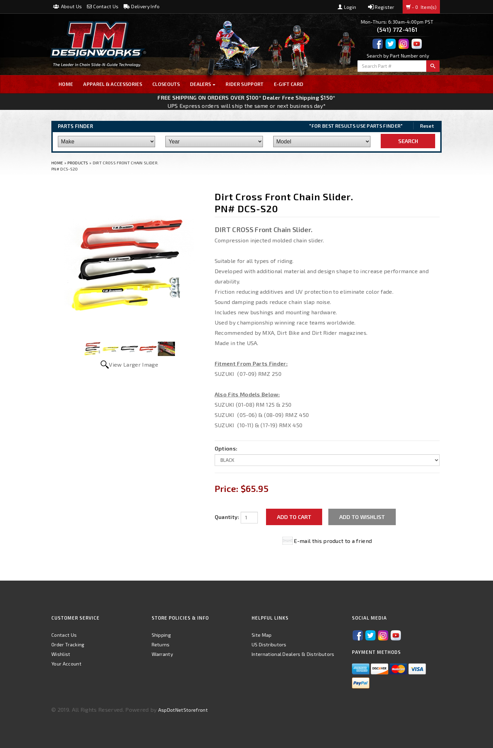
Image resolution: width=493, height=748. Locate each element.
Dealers (203, 84)
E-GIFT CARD (289, 84)
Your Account (66, 664)
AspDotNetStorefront (183, 710)
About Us (67, 6)
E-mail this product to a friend (333, 540)
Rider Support (244, 84)
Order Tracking (67, 644)
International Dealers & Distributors (293, 654)
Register (381, 7)
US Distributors (269, 644)
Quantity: (227, 517)
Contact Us (103, 6)
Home (66, 84)
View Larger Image (133, 364)
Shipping (161, 635)
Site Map (262, 635)
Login (347, 7)
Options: (226, 448)
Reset (427, 126)
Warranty (162, 654)
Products (77, 162)
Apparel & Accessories (112, 84)
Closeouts (166, 84)
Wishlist (61, 654)
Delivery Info (142, 6)
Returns (161, 644)
